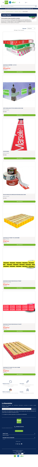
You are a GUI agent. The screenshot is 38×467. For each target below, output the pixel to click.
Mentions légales (6, 435)
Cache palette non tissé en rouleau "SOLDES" (12, 324)
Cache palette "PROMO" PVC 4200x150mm (11, 237)
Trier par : (24, 28)
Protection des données (7, 437)
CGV (24, 461)
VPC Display (5, 439)
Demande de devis (19, 430)
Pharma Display (5, 440)
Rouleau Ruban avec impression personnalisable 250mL (14, 194)
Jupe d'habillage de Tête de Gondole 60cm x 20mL (13, 108)
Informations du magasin (8, 442)
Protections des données (17, 461)
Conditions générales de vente (8, 436)
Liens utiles (5, 433)
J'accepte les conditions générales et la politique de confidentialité (15, 414)
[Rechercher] (19, 6)
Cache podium (6, 151)
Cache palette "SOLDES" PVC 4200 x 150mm (11, 367)
